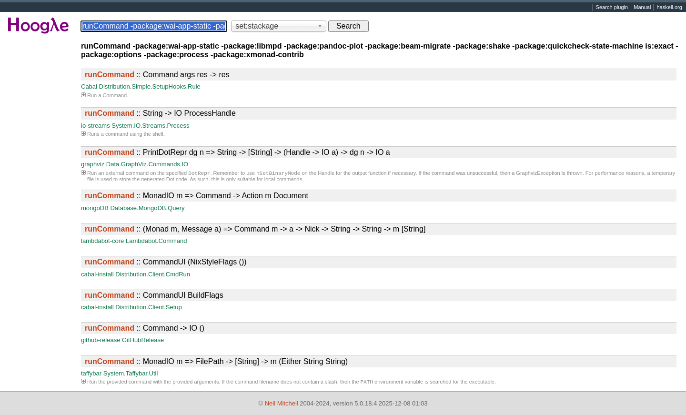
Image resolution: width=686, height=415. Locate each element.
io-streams (95, 125)
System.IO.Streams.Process (150, 125)
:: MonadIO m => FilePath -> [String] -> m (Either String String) (216, 361)
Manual (642, 7)
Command (114, 95)
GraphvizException (538, 174)
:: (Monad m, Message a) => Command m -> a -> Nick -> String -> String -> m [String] (255, 229)
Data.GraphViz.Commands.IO (147, 164)
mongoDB (95, 208)
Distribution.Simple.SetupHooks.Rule (150, 86)
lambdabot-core (102, 240)
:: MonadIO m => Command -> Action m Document (196, 196)
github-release (100, 340)
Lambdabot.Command (156, 240)
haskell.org (669, 7)
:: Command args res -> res (157, 75)
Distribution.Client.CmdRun (152, 274)
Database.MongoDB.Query (147, 208)
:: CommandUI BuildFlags (154, 295)
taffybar (91, 373)
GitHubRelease (143, 340)
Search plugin (612, 7)
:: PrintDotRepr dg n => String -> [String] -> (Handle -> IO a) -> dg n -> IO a (237, 152)
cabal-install (97, 274)
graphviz (92, 164)
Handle (326, 174)
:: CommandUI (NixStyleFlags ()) (166, 262)
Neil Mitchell (281, 403)
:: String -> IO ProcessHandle (160, 113)
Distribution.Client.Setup (148, 307)
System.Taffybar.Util (130, 373)
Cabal (89, 86)
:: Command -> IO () (144, 328)
